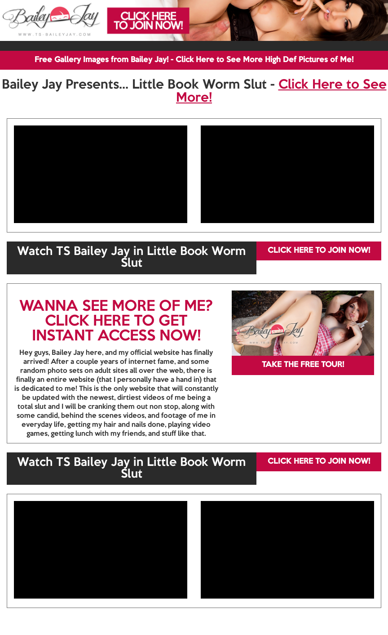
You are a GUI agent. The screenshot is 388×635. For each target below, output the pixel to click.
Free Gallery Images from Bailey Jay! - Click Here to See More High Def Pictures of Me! (194, 60)
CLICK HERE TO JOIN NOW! (319, 250)
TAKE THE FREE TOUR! (303, 365)
